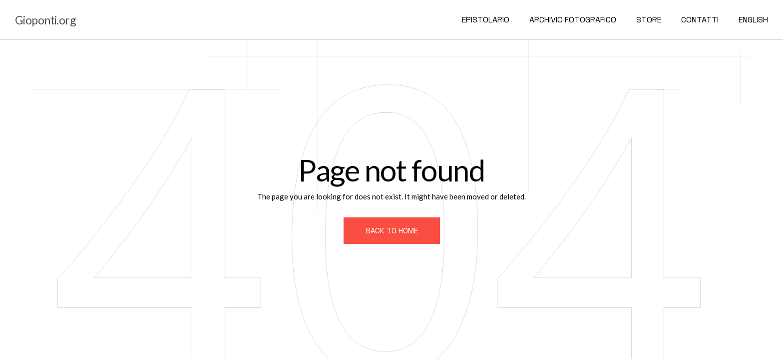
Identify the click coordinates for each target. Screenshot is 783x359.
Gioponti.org (45, 20)
